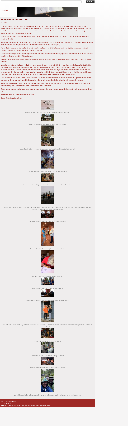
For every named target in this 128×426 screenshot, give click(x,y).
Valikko (91, 2)
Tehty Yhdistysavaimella (8, 401)
